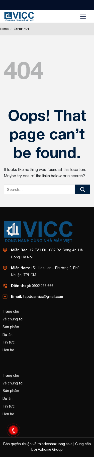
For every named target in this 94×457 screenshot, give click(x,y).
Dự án (8, 335)
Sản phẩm (11, 327)
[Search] (69, 16)
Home (4, 29)
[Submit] (82, 189)
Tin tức (9, 342)
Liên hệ (8, 350)
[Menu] (83, 16)
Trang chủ (11, 311)
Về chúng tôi (13, 319)
